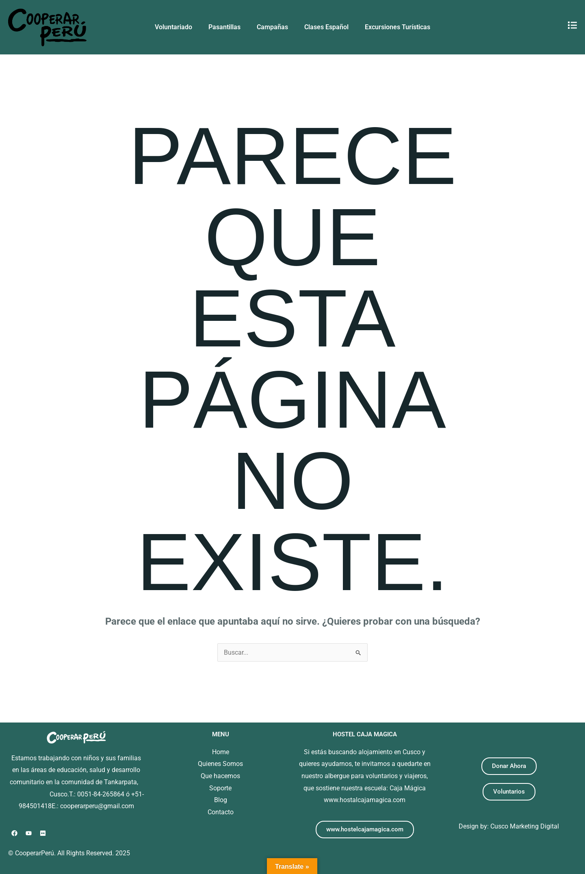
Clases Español (326, 27)
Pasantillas (224, 27)
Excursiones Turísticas (397, 27)
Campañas (272, 27)
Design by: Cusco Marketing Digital (509, 826)
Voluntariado (173, 27)
